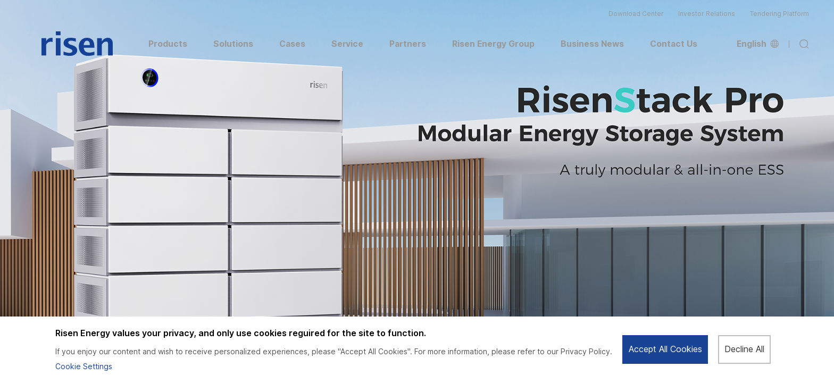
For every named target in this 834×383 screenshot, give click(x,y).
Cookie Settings (83, 366)
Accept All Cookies (665, 349)
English (758, 44)
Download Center (636, 14)
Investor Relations (706, 14)
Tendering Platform (779, 14)
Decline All (744, 349)
